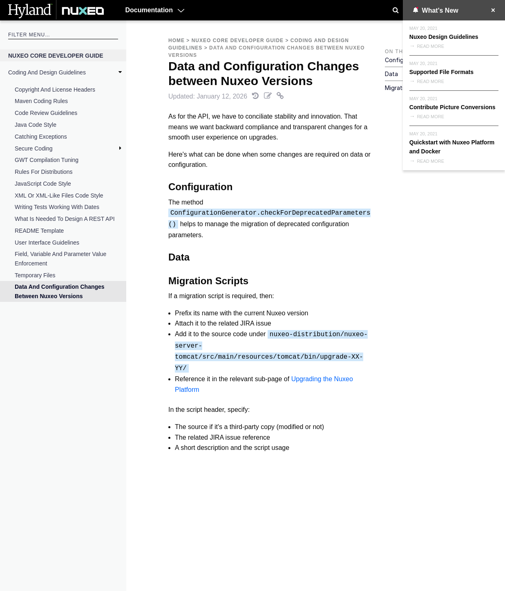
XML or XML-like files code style (59, 195)
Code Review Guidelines (46, 113)
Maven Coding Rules (41, 101)
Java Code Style (35, 124)
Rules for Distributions (44, 172)
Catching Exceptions (41, 136)
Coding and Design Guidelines (47, 72)
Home (176, 40)
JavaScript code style (43, 183)
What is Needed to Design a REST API (65, 219)
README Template (39, 230)
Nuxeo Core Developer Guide (55, 55)
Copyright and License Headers (55, 89)
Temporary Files (35, 275)
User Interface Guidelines (47, 242)
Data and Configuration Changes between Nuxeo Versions (60, 291)
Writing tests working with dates (57, 207)
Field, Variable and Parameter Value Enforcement (60, 258)
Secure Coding (34, 148)
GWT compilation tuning (46, 160)
